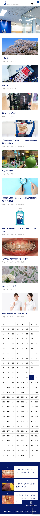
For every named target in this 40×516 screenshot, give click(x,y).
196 (22, 441)
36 (22, 344)
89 (8, 378)
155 (17, 416)
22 (32, 334)
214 (32, 450)
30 (32, 339)
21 (27, 334)
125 (27, 397)
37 (27, 344)
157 (27, 416)
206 (32, 445)
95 (36, 378)
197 (27, 441)
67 (18, 363)
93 (27, 378)
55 (36, 353)
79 (36, 368)
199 (36, 441)
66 (13, 363)
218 (13, 455)
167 (36, 421)
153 (8, 416)
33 (8, 344)
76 (22, 368)
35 (18, 344)
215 (36, 450)
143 (36, 407)
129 (8, 402)
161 (8, 421)
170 (13, 426)
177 (8, 431)
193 (8, 441)
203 (17, 445)
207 (36, 445)
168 (3, 426)
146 (13, 411)
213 (27, 450)
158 (32, 416)
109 (27, 387)
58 (13, 358)
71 (36, 363)
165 (27, 421)
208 (3, 450)
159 (36, 416)
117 (27, 392)
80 (3, 373)
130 (13, 402)
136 (3, 407)
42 (13, 348)
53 (27, 353)
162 (13, 421)
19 (18, 334)
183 (36, 431)
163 (17, 421)
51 (18, 353)
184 (3, 436)
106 (13, 387)
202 (13, 445)
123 (17, 397)
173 (27, 426)
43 (18, 348)
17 (8, 334)
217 (8, 455)
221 (27, 455)
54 (32, 353)
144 (3, 411)
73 (8, 368)
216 (3, 455)
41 (8, 348)
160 (3, 421)
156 (22, 416)
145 (8, 411)
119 (36, 392)
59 (18, 358)
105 (8, 387)
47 (36, 348)
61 (27, 358)
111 (36, 387)
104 (3, 387)
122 (13, 397)
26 (13, 339)
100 (22, 382)
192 (3, 441)
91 (18, 378)
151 (36, 411)
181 (27, 431)
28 (22, 339)
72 (3, 368)
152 (3, 416)
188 (22, 436)
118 (32, 392)
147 (17, 411)
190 (32, 436)
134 (32, 402)
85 (27, 373)
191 (36, 436)
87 (36, 373)
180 (22, 431)
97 (8, 382)
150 (32, 411)
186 (13, 436)
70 (32, 363)
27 (18, 339)
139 (17, 407)
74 (13, 368)
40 (3, 348)
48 (3, 353)
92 (22, 378)
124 (22, 397)
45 (27, 348)
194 (13, 441)
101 (27, 382)
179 (17, 431)
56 (3, 358)
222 (32, 455)
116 (22, 392)
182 (32, 431)
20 (22, 334)
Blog (3, 61)
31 (36, 339)
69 (27, 363)
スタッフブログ (11, 61)
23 (36, 334)
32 (3, 344)
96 (3, 382)
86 (32, 373)
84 (22, 373)
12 (22, 329)
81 (8, 373)
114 (13, 392)
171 (17, 426)
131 (17, 402)
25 (8, 339)
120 (3, 397)
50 (13, 353)
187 (17, 436)
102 (32, 382)
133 (27, 402)
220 (22, 455)
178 (13, 431)
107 (17, 387)
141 (27, 407)
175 (36, 426)
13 (27, 329)
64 (3, 363)
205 (27, 445)
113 (8, 392)
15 (36, 329)
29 (27, 339)
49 (8, 353)
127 (36, 397)
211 (17, 450)
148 (22, 411)
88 (3, 378)
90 (13, 378)
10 (13, 329)
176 (3, 431)
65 (8, 363)
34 (13, 344)
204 (22, 445)
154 (13, 416)
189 (27, 436)
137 (8, 407)
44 (22, 348)
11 (18, 329)
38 (32, 344)
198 (32, 441)
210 (13, 450)
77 (27, 368)
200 (3, 445)
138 (13, 407)
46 (32, 348)
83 (18, 373)
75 (18, 368)
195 (17, 441)
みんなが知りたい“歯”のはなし (15, 146)
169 (8, 426)
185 (8, 436)
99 (18, 382)
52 (22, 353)
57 (8, 358)
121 (8, 397)
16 (3, 334)
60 (22, 358)
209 (8, 450)
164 (22, 421)
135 (36, 402)
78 (32, 368)
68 (22, 363)
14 (32, 329)
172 (22, 426)
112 (3, 392)
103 (36, 382)
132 (22, 402)
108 (22, 387)
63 (36, 358)
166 (32, 421)
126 (32, 397)
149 (27, 411)
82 (13, 373)
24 (3, 339)
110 (32, 387)
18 (13, 334)
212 (22, 450)
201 (8, 445)
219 (17, 455)
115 (17, 392)
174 (32, 426)
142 (32, 407)
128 (3, 402)
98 (13, 382)
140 (22, 407)
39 (36, 344)
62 (32, 358)
